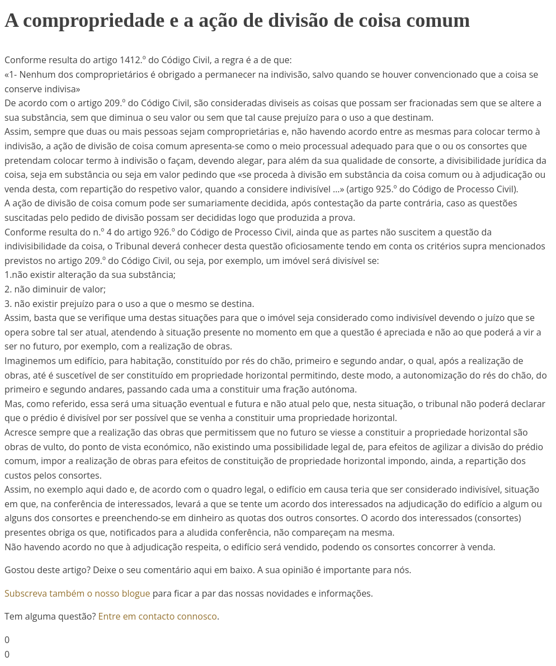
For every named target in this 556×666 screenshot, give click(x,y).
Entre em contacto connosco (157, 616)
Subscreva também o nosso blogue (77, 593)
